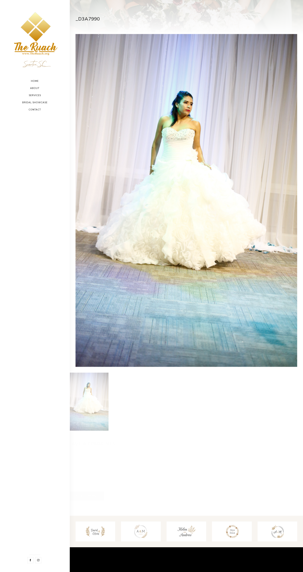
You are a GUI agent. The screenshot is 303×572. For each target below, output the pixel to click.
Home (35, 81)
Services (35, 95)
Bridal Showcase (35, 102)
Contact (35, 109)
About (34, 88)
